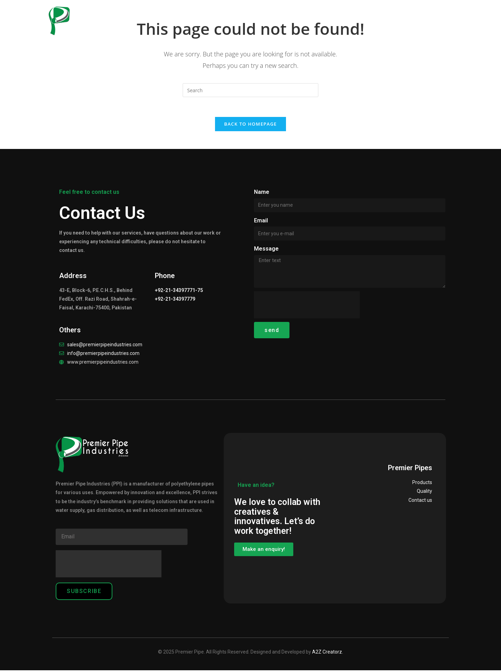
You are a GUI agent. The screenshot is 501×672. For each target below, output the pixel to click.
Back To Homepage (250, 125)
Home (149, 17)
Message (266, 250)
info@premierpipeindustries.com (103, 354)
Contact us (420, 501)
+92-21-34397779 (175, 300)
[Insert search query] (250, 90)
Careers (330, 17)
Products (246, 17)
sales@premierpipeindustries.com (104, 346)
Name (261, 193)
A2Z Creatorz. (327, 653)
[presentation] (307, 306)
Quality (291, 17)
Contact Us (412, 17)
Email (261, 222)
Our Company (194, 17)
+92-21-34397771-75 (179, 292)
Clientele (367, 17)
